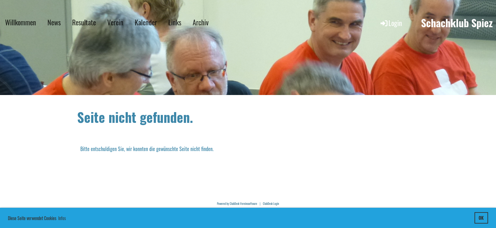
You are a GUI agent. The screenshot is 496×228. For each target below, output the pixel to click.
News (54, 22)
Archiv (200, 22)
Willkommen (20, 22)
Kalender (146, 22)
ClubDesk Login (271, 203)
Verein (115, 22)
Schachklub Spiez (457, 23)
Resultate (84, 22)
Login (391, 23)
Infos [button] (62, 218)
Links (174, 22)
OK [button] (481, 217)
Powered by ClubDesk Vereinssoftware (237, 203)
